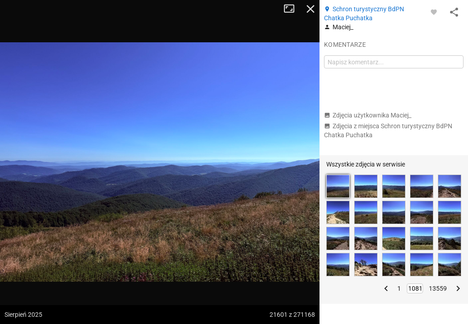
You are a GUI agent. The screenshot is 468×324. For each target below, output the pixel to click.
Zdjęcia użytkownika (367, 115)
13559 (438, 288)
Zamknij (311, 9)
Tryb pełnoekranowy (293, 9)
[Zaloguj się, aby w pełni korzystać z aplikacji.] (434, 11)
